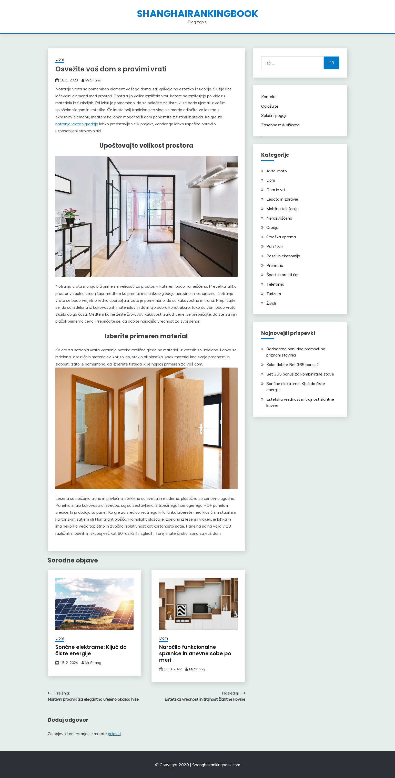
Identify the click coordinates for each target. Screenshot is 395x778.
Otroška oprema (281, 236)
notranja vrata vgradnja (76, 123)
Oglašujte (269, 106)
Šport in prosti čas (282, 274)
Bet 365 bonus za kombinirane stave (300, 374)
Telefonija (275, 284)
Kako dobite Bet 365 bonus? (292, 364)
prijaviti (114, 733)
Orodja (272, 227)
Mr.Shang (93, 80)
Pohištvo (274, 246)
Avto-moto (276, 170)
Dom (59, 59)
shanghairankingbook (197, 13)
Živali (271, 303)
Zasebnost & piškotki (280, 124)
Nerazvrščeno (279, 218)
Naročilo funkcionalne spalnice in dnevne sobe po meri (195, 653)
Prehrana (274, 265)
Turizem (273, 293)
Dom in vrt (276, 189)
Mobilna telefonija (282, 208)
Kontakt (268, 96)
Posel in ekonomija (283, 255)
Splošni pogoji (273, 115)
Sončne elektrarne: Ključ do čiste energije (91, 650)
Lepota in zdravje (282, 199)
